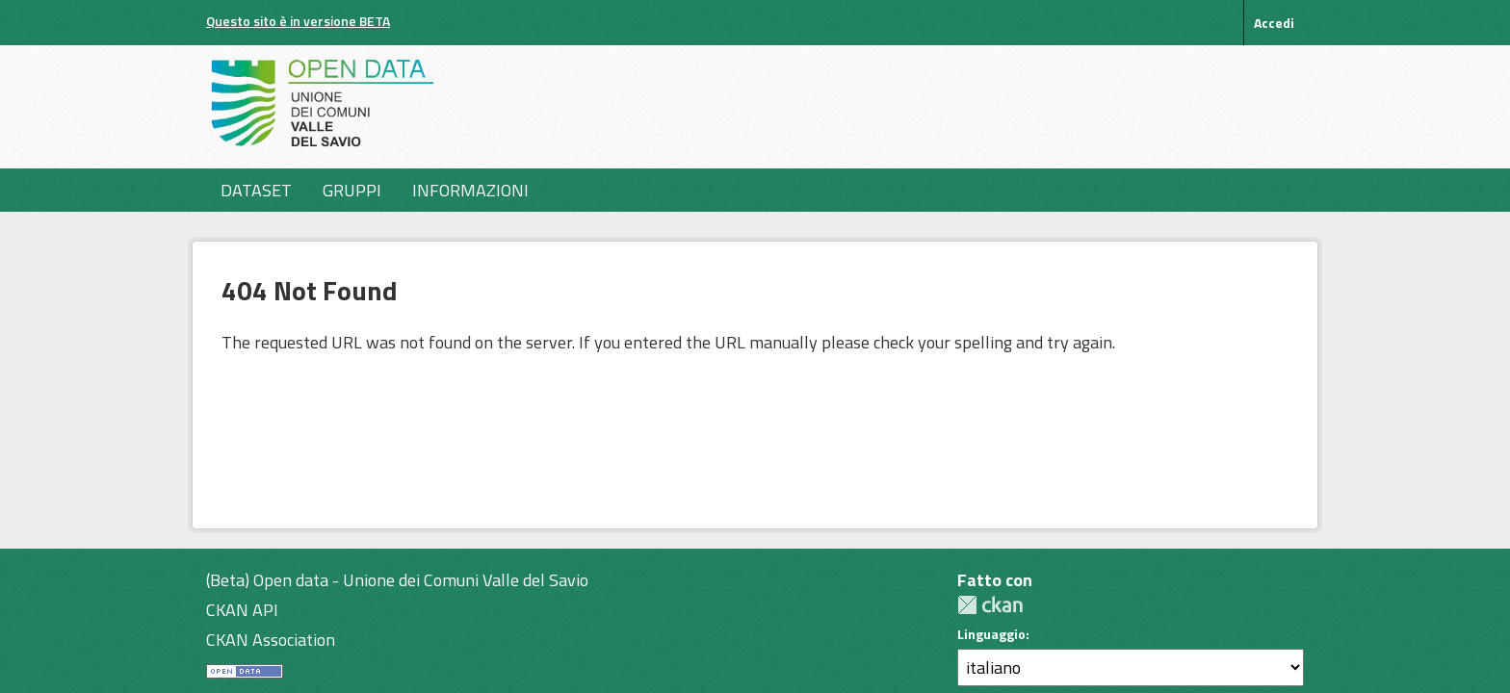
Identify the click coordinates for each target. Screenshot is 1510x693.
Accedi (1274, 23)
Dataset (256, 190)
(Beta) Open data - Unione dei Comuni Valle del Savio (397, 580)
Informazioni (470, 190)
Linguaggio (991, 634)
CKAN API (242, 610)
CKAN (990, 605)
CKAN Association (270, 640)
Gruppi (352, 190)
